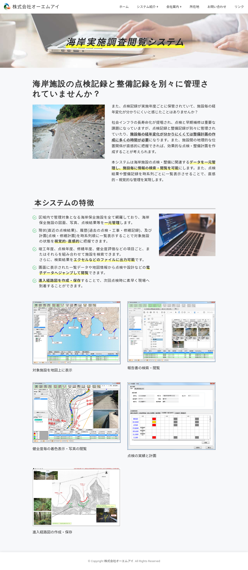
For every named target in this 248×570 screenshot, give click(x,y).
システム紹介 (146, 7)
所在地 (194, 7)
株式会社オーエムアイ (36, 6)
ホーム (124, 7)
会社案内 (172, 7)
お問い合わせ (216, 7)
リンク (239, 7)
